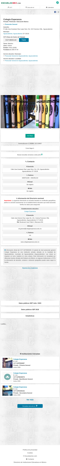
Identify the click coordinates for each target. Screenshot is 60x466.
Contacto (30, 459)
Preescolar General (10, 24)
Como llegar (30, 148)
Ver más (30, 400)
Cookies (30, 453)
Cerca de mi (30, 7)
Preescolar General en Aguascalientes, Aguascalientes (20, 56)
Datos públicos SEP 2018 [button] (30, 309)
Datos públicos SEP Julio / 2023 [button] (30, 303)
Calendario (50, 7)
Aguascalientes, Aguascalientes (12, 33)
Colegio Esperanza (30, 211)
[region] (30, 80)
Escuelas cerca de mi (30, 406)
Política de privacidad (30, 450)
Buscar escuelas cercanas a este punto (29, 154)
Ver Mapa (30, 135)
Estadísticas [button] (30, 316)
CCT (10, 7)
